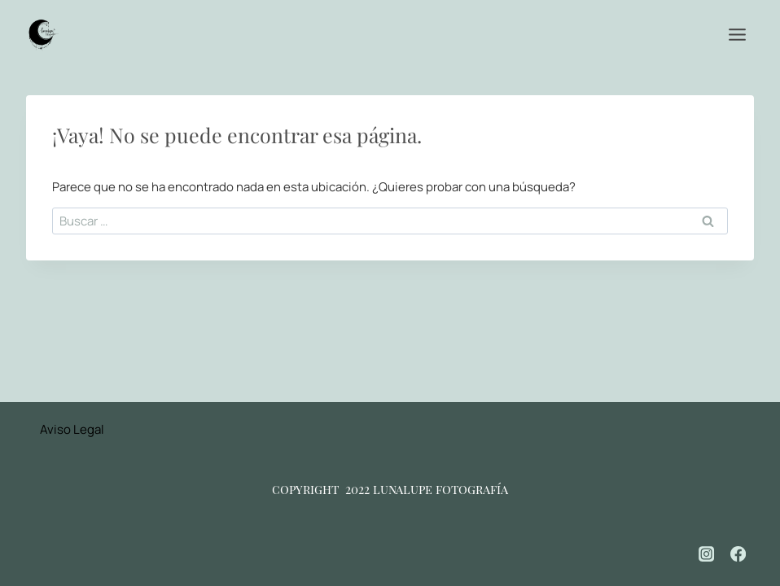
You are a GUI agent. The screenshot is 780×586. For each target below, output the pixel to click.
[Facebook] (738, 554)
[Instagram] (706, 554)
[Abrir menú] (737, 34)
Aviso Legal (72, 429)
